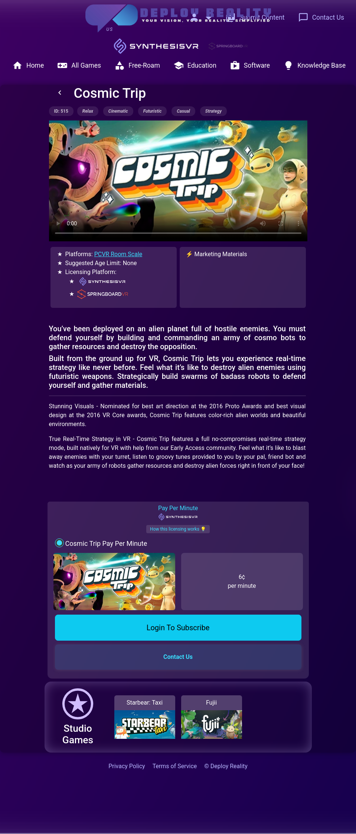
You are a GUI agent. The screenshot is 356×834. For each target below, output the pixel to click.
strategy (213, 111)
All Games (79, 65)
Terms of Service (175, 766)
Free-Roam (137, 65)
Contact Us (321, 17)
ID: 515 (61, 111)
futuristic (152, 111)
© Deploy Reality (226, 766)
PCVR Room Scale (118, 254)
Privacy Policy (126, 766)
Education (194, 65)
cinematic (118, 111)
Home (28, 65)
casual (183, 111)
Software (250, 65)
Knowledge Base (314, 65)
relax (87, 111)
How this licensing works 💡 (178, 529)
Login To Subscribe (178, 627)
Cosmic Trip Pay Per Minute (106, 543)
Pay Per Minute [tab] (178, 513)
